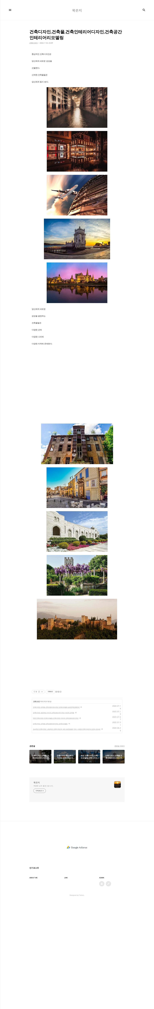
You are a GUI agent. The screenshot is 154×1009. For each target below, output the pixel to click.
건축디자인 (36, 701)
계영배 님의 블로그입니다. (43, 786)
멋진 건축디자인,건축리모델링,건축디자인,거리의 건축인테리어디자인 (56, 718)
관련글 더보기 (119, 746)
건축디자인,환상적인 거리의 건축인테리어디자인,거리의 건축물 (53, 713)
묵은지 (36, 782)
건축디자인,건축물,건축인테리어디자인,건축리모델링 (50, 724)
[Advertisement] (77, 365)
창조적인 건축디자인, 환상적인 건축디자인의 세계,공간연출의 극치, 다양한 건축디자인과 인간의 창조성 (66, 729)
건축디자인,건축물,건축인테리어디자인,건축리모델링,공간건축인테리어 (56, 707)
